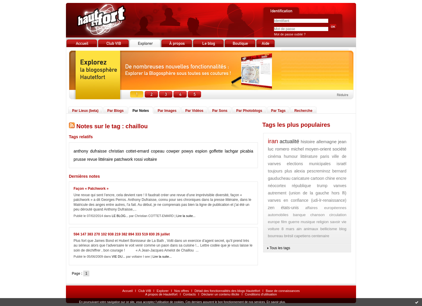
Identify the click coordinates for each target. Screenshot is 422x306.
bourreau (275, 236)
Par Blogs (115, 111)
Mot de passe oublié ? (290, 34)
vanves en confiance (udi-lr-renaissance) (307, 200)
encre (341, 178)
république (301, 185)
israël (341, 163)
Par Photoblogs (249, 111)
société (339, 148)
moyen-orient (318, 148)
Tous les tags (280, 248)
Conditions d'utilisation (261, 294)
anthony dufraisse (90, 151)
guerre (294, 222)
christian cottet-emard (129, 151)
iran (273, 141)
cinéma (274, 156)
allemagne (326, 141)
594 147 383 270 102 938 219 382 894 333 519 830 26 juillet (122, 234)
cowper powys (179, 151)
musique (308, 222)
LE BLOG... (120, 216)
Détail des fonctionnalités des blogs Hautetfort (227, 291)
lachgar (231, 151)
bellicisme (328, 229)
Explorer (162, 291)
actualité (289, 141)
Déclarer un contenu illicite (220, 294)
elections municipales (309, 163)
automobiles (278, 215)
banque (299, 215)
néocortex (277, 185)
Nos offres (181, 291)
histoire (308, 141)
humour (290, 156)
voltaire (150, 159)
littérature (308, 156)
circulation (337, 215)
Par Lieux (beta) (85, 111)
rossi (138, 159)
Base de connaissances (283, 291)
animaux (311, 229)
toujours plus (280, 171)
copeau (157, 151)
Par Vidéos (194, 111)
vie (343, 222)
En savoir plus (275, 302)
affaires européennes (325, 208)
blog (342, 229)
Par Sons (219, 111)
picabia (246, 151)
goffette (216, 151)
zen (271, 207)
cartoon (317, 178)
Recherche (303, 111)
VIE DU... (118, 256)
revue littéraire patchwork (110, 159)
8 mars (287, 229)
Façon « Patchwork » (91, 189)
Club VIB (144, 291)
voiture (273, 229)
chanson (317, 215)
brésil (288, 236)
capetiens (302, 236)
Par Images (167, 111)
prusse (80, 159)
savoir (335, 222)
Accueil (127, 291)
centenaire (320, 236)
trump (322, 185)
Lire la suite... (185, 216)
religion (322, 222)
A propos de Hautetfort (161, 294)
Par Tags (278, 111)
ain (299, 229)
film (284, 222)
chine (330, 178)
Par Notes (140, 111)
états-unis (290, 207)
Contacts (189, 294)
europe (274, 222)
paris (324, 156)
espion (201, 151)
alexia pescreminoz (312, 171)
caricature (300, 178)
